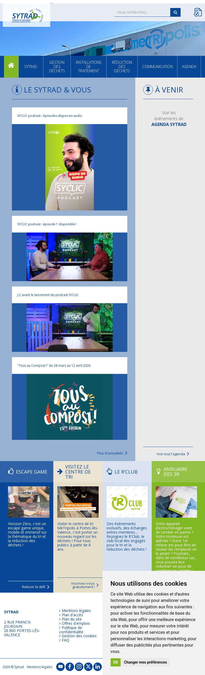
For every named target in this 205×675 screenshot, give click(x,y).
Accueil (11, 66)
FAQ (65, 640)
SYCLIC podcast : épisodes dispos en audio (49, 115)
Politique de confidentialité (71, 630)
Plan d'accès (72, 615)
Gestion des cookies (79, 636)
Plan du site (72, 619)
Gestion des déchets (57, 66)
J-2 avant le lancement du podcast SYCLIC (48, 295)
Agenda (189, 66)
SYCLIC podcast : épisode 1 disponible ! (47, 224)
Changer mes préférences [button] (145, 662)
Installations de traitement (89, 66)
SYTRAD (30, 66)
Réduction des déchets (122, 66)
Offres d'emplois (76, 623)
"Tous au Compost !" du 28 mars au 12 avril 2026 (53, 365)
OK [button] (115, 662)
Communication (157, 66)
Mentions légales (76, 611)
